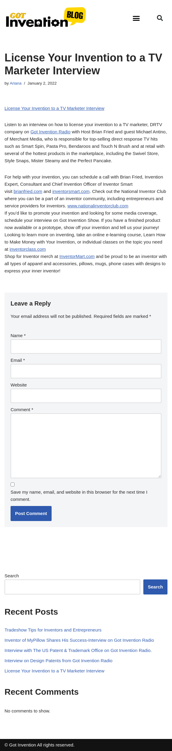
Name (18, 335)
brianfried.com (28, 191)
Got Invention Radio (50, 131)
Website (19, 384)
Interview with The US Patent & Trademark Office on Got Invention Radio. (78, 650)
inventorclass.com (28, 249)
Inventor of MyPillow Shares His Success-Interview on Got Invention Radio (79, 640)
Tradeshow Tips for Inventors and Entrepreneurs (53, 629)
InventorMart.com (77, 256)
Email (18, 360)
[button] (136, 18)
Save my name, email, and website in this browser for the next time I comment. (79, 495)
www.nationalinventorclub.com (97, 205)
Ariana (15, 83)
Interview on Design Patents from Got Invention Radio (59, 660)
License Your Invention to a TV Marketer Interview (54, 108)
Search (12, 575)
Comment (22, 409)
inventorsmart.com (70, 191)
